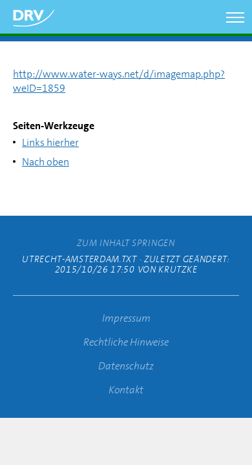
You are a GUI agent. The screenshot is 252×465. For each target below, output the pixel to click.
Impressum (126, 318)
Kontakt (126, 390)
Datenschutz (126, 366)
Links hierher (50, 142)
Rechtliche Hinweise (126, 342)
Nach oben (45, 162)
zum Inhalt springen (125, 243)
